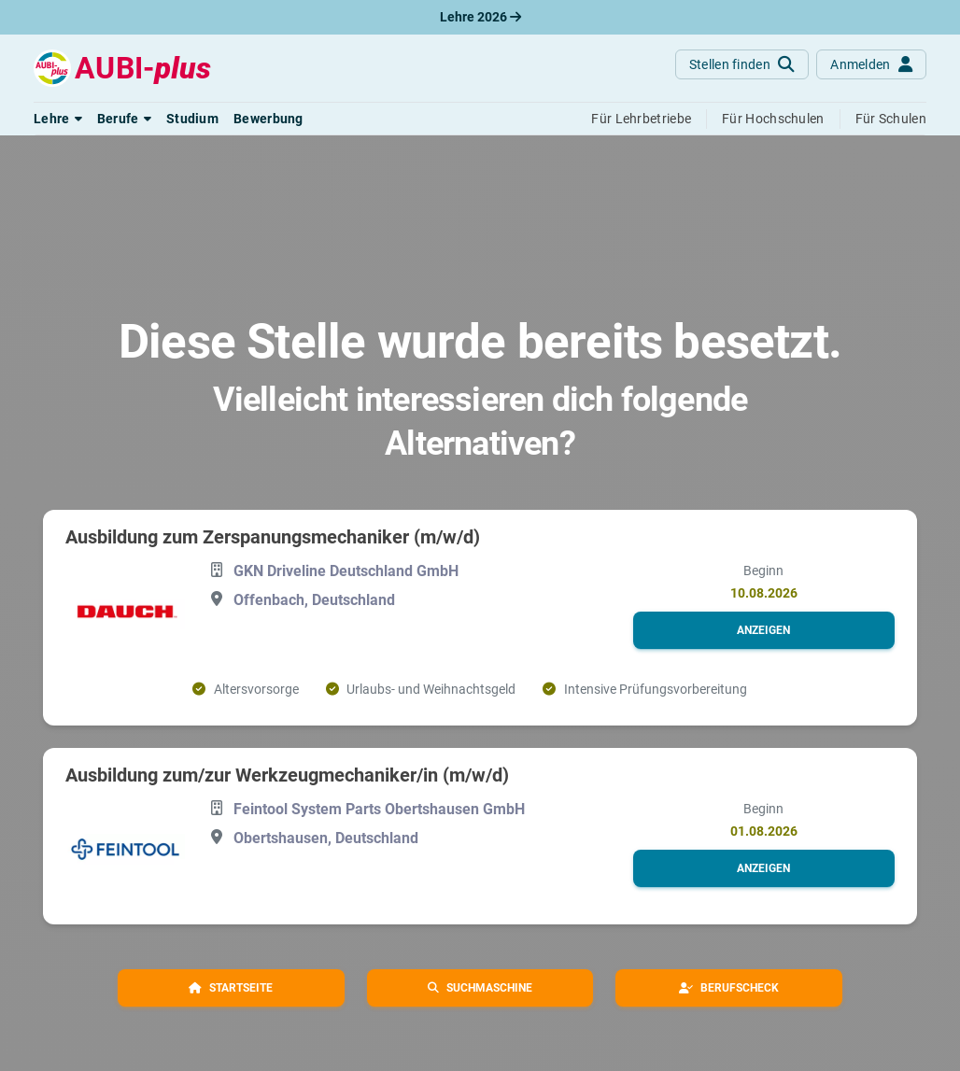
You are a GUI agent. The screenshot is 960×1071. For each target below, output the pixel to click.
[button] (58, 118)
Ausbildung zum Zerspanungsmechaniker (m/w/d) (272, 537)
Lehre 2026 (480, 16)
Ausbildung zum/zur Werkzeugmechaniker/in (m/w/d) (287, 775)
